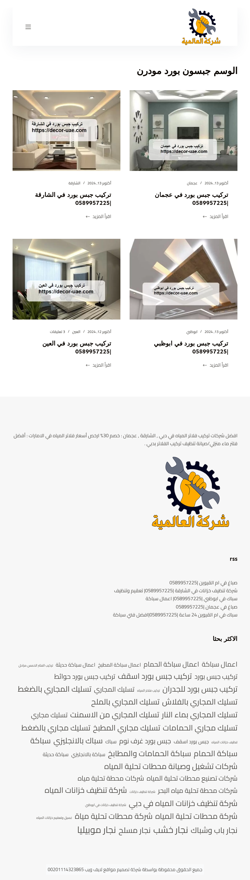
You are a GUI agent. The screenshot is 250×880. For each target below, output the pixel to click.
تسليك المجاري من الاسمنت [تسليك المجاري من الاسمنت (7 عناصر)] (114, 714)
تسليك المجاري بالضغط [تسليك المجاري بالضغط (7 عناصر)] (54, 688)
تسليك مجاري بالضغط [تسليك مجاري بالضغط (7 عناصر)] (55, 727)
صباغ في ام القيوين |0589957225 (203, 582)
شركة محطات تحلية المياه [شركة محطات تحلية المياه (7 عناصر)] (196, 816)
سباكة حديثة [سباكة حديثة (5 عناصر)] (55, 754)
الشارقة (75, 183)
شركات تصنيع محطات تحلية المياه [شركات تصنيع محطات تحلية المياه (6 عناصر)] (192, 778)
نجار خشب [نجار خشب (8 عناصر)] (170, 830)
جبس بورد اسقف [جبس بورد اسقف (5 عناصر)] (191, 742)
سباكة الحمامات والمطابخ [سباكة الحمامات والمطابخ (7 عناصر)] (149, 753)
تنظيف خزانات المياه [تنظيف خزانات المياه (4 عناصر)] (224, 742)
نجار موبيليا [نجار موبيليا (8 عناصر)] (96, 830)
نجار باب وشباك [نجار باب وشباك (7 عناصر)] (214, 830)
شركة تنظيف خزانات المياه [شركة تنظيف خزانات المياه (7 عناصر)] (86, 790)
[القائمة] (28, 27)
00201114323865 (66, 869)
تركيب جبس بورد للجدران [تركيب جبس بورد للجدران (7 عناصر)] (199, 688)
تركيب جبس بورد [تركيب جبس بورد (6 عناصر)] (216, 676)
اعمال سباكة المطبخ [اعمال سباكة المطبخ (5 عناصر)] (119, 665)
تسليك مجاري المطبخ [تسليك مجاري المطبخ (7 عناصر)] (126, 727)
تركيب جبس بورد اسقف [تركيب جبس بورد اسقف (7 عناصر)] (155, 676)
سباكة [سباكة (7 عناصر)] (40, 740)
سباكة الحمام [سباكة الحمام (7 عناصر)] (215, 753)
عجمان (192, 183)
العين (76, 331)
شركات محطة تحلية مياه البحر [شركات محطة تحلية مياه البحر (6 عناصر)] (198, 790)
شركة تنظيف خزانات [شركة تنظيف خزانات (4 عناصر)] (142, 792)
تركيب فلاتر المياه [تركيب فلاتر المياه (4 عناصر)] (148, 690)
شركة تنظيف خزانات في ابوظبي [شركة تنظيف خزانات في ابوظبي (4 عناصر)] (105, 805)
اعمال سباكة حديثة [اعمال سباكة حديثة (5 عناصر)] (75, 665)
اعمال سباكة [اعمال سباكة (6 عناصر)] (220, 664)
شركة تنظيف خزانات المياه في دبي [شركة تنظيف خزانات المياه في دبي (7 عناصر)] (183, 803)
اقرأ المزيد (215, 216)
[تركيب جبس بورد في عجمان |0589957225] (183, 130)
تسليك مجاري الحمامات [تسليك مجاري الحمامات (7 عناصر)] (200, 727)
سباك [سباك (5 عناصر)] (111, 742)
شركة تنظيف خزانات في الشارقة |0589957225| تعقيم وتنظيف (175, 590)
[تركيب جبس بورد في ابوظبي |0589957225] (183, 279)
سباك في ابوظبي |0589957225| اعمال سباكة (191, 598)
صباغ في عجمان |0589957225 (206, 606)
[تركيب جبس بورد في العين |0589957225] (66, 279)
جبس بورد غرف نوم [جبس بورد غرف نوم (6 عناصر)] (145, 740)
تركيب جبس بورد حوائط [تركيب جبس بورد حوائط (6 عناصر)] (84, 676)
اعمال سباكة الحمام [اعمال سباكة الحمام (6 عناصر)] (171, 664)
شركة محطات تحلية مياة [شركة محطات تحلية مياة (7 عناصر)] (114, 816)
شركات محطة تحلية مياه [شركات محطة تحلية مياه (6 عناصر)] (111, 778)
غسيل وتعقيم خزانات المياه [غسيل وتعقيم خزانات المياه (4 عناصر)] (54, 818)
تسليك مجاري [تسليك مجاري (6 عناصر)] (49, 714)
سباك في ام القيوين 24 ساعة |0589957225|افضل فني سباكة (175, 614)
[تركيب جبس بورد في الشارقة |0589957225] (66, 130)
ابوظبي (192, 331)
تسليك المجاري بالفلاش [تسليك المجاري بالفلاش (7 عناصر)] (199, 701)
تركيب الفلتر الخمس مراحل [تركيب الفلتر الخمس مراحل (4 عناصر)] (35, 665)
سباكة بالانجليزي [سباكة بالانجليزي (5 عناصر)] (88, 754)
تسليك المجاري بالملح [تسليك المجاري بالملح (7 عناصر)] (125, 701)
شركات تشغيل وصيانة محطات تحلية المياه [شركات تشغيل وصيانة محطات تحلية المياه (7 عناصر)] (170, 766)
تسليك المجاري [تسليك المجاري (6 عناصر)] (114, 689)
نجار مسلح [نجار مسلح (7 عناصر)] (135, 830)
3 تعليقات (57, 331)
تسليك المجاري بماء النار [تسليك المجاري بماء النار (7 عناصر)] (199, 714)
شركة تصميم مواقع (122, 869)
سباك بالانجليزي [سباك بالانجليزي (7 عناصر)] (78, 740)
